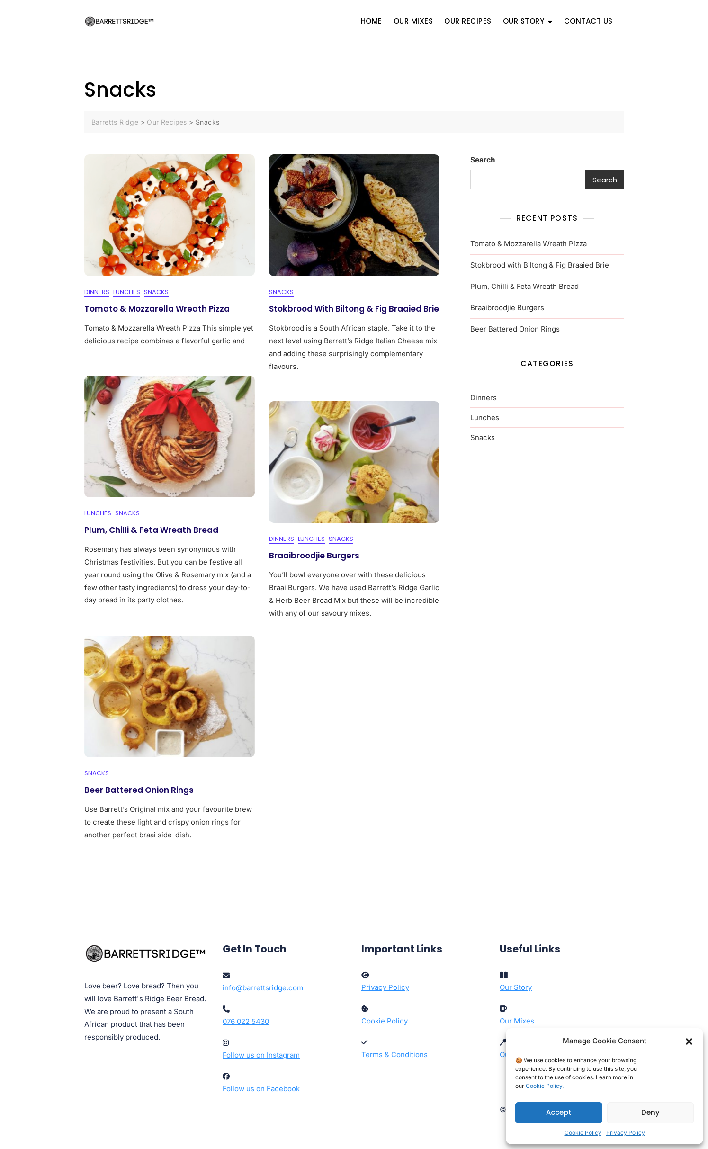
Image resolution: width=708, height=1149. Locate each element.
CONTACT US (588, 21)
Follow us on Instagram (261, 1054)
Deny (650, 1112)
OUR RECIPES (468, 21)
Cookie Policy (583, 1132)
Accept (559, 1112)
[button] (689, 1041)
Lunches (126, 292)
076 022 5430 (246, 1021)
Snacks (156, 292)
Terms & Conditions (394, 1054)
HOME (371, 21)
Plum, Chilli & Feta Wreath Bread (151, 530)
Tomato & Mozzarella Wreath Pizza (157, 308)
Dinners (96, 292)
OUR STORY (524, 21)
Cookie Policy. (545, 1085)
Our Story (516, 987)
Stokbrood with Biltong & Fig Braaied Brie (354, 308)
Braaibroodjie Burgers (314, 555)
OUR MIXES (413, 21)
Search (482, 159)
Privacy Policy (625, 1132)
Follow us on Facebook (261, 1088)
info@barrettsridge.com (263, 987)
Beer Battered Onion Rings (139, 790)
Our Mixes (517, 1020)
